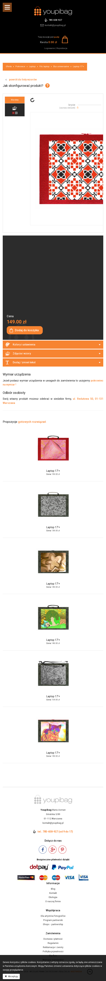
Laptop (32, 66)
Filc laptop (44, 66)
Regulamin (53, 943)
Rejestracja (62, 48)
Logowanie (49, 48)
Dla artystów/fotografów (53, 916)
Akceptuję (11, 976)
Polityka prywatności (53, 951)
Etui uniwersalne (61, 66)
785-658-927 (55, 20)
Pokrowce (20, 66)
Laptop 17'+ (78, 66)
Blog (53, 889)
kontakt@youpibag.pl (55, 25)
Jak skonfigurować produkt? (23, 86)
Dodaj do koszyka (27, 330)
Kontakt (53, 893)
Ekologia (53, 897)
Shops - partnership (53, 924)
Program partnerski (53, 920)
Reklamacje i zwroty (53, 947)
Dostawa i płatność (53, 939)
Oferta (9, 66)
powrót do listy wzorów (23, 79)
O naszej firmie (53, 901)
